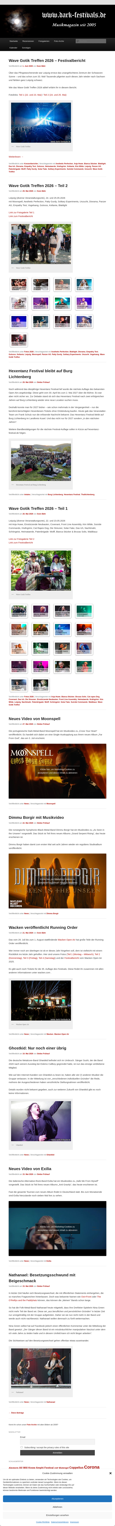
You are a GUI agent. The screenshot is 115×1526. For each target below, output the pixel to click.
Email (22, 1437)
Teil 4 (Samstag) (47, 958)
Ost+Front (86, 1296)
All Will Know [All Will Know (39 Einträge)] (27, 1467)
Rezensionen (28, 41)
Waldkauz (93, 702)
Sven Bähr (41, 66)
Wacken (50, 1034)
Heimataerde (50, 166)
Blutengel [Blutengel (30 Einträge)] (64, 1468)
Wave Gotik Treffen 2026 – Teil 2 (38, 185)
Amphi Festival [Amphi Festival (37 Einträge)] (45, 1467)
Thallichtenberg (87, 494)
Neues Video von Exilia (30, 1168)
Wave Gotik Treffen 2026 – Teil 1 (38, 508)
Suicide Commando (79, 702)
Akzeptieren (57, 1498)
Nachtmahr (26, 702)
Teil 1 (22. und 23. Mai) (30, 95)
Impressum (74, 1522)
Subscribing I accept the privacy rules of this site (45, 1447)
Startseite (14, 41)
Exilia (49, 1261)
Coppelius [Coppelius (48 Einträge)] (76, 1467)
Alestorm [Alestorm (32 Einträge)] (13, 1468)
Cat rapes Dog (93, 697)
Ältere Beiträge (16, 1413)
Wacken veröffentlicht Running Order (43, 927)
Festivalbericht (72, 958)
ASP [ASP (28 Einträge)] (56, 1468)
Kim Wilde (79, 166)
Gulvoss (40, 166)
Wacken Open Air (66, 939)
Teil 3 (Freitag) (30, 958)
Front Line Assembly (68, 699)
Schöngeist (55, 702)
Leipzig (88, 166)
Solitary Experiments (57, 169)
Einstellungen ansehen (57, 1515)
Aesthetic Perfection (64, 164)
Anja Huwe (78, 164)
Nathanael (51, 1402)
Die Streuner (30, 699)
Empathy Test (30, 166)
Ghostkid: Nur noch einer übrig (37, 1048)
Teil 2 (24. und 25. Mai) (55, 95)
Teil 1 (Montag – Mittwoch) (80, 954)
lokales (27, 494)
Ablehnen (57, 1507)
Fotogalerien (43, 41)
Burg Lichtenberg (55, 494)
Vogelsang (94, 354)
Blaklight (102, 164)
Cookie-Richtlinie (43, 1522)
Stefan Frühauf (43, 382)
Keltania (70, 166)
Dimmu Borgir (53, 913)
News (26, 804)
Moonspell (36, 354)
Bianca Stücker (90, 164)
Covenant (13, 699)
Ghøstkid (50, 1155)
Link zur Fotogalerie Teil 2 (21, 539)
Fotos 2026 (29, 352)
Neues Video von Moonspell (34, 718)
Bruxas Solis (80, 697)
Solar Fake (42, 169)
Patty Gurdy (32, 169)
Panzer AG (96, 166)
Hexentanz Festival (72, 494)
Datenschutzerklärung (60, 1522)
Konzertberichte (31, 164)
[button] (110, 1473)
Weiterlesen (16, 156)
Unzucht (88, 169)
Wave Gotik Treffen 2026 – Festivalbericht (47, 60)
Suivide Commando (75, 169)
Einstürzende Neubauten (47, 699)
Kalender (13, 48)
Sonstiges (26, 48)
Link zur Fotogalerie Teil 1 (21, 212)
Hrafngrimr (61, 166)
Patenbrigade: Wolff (17, 169)
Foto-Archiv (59, 41)
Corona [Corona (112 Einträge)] (92, 1467)
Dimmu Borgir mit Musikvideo (36, 817)
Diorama (19, 166)
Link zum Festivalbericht (21, 216)
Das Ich (12, 166)
